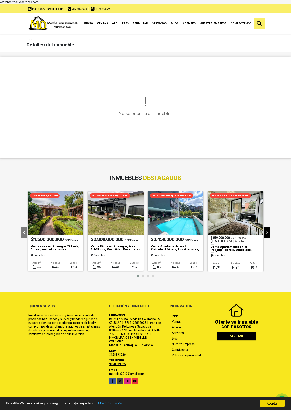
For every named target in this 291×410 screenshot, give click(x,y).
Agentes (189, 23)
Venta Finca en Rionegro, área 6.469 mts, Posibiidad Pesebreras (115, 248)
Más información (110, 404)
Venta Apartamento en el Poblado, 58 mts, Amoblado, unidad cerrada (231, 250)
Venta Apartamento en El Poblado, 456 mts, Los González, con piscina (175, 249)
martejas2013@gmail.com (126, 373)
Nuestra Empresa (213, 23)
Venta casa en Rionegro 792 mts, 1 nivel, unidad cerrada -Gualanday (55, 249)
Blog (175, 23)
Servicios (159, 23)
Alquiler (177, 327)
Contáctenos (241, 23)
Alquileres (120, 23)
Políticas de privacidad (186, 355)
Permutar (140, 23)
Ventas (102, 23)
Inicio (88, 23)
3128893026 (79, 8)
